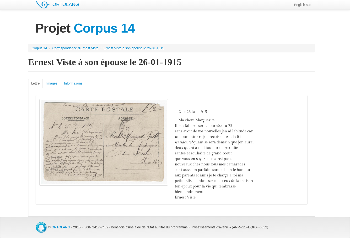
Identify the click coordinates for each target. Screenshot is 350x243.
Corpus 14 (39, 48)
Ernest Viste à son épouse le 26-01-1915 (134, 48)
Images (51, 83)
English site (302, 5)
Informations (73, 83)
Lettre (35, 83)
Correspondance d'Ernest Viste (75, 48)
